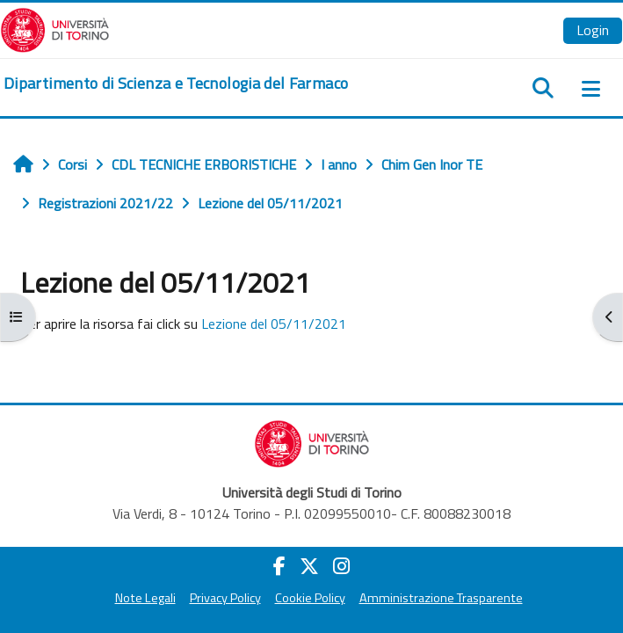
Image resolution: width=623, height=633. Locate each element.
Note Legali (145, 598)
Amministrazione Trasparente (441, 598)
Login (592, 29)
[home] (176, 83)
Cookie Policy (310, 598)
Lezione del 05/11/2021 (273, 323)
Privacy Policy (225, 598)
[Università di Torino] (55, 28)
